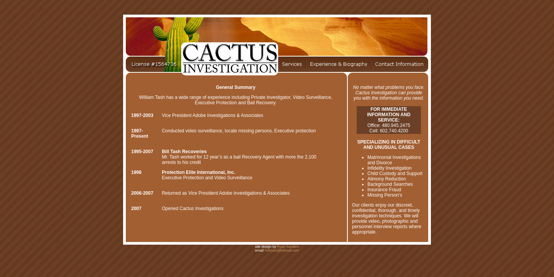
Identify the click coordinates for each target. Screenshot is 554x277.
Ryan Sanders (288, 247)
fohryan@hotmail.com (282, 250)
